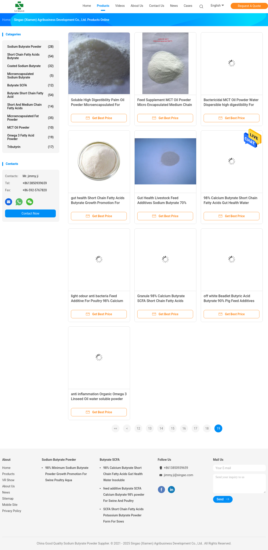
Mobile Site (10, 504)
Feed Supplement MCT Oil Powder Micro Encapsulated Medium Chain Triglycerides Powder (164, 105)
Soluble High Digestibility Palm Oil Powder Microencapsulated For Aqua (97, 105)
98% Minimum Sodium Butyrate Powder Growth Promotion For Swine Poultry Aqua (66, 474)
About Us (8, 486)
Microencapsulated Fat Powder (30, 117)
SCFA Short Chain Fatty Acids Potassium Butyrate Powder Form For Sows (123, 515)
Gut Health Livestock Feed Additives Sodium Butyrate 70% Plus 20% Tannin (161, 203)
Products (8, 474)
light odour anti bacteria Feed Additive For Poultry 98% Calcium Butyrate (97, 301)
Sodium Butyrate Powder (30, 46)
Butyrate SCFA (30, 85)
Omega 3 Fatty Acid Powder (30, 137)
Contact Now (30, 213)
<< (115, 428)
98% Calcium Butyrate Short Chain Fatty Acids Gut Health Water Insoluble (230, 203)
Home (6, 468)
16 (184, 428)
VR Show (8, 480)
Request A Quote (249, 6)
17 (195, 428)
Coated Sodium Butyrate (30, 66)
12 (138, 428)
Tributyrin (30, 147)
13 (150, 428)
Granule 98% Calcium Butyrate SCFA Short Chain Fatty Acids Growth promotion (161, 301)
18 (207, 428)
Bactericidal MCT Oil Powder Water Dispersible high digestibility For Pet (231, 105)
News (6, 492)
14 (161, 428)
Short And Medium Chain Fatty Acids (30, 106)
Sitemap (7, 498)
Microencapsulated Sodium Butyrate (30, 75)
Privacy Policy (11, 511)
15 (172, 428)
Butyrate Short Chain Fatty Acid (30, 94)
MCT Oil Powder (30, 127)
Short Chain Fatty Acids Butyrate (30, 56)
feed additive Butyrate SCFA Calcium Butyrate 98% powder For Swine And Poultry (123, 495)
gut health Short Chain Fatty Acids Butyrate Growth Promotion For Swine (98, 203)
